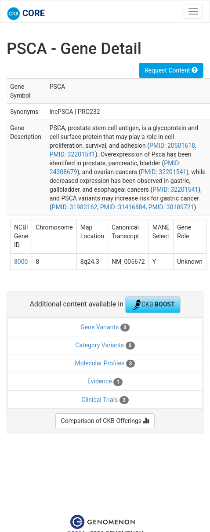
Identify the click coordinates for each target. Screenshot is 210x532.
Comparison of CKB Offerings (105, 420)
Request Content (171, 70)
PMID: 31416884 (123, 207)
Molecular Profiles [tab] (105, 364)
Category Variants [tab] (104, 346)
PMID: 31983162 (75, 207)
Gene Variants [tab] (104, 328)
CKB (153, 304)
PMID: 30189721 (171, 207)
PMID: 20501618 (172, 145)
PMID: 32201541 (72, 154)
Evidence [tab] (105, 382)
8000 (21, 261)
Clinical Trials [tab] (104, 400)
